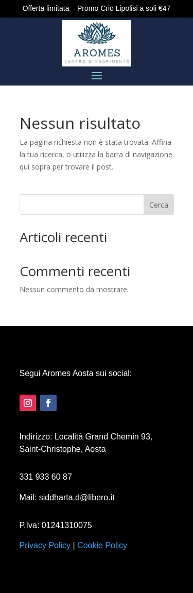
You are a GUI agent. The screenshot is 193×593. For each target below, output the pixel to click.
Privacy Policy (45, 545)
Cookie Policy (102, 545)
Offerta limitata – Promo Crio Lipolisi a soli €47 (97, 8)
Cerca (158, 205)
